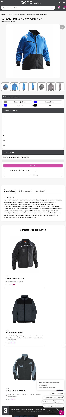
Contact (3, 387)
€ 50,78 (39, 320)
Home (3, 14)
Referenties (4, 396)
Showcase (4, 390)
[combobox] (28, 8)
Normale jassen (20, 14)
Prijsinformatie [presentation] (24, 190)
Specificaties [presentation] (39, 190)
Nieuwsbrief (37, 363)
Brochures (4, 393)
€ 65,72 (39, 278)
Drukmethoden (38, 368)
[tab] (9, 191)
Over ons (36, 360)
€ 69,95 (10, 272)
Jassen (11, 14)
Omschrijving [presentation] (9, 190)
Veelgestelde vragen (40, 366)
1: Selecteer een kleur (11, 97)
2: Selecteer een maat (11, 110)
